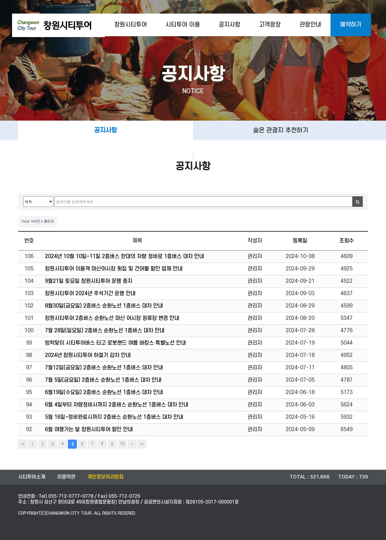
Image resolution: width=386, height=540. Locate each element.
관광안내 (310, 24)
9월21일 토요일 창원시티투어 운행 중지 (88, 281)
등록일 (300, 241)
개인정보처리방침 (105, 477)
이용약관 (66, 477)
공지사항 (229, 24)
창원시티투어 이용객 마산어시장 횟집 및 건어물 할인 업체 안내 (113, 269)
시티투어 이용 (183, 24)
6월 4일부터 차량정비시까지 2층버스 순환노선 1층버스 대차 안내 (116, 405)
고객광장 (270, 24)
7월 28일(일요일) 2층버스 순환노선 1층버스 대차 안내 (104, 330)
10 (122, 444)
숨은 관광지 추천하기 (280, 130)
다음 (132, 444)
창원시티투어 (130, 24)
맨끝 (142, 444)
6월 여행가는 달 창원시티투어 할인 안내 (89, 429)
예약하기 (351, 24)
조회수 (346, 241)
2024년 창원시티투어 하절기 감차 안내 (88, 355)
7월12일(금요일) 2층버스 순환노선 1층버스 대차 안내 (104, 368)
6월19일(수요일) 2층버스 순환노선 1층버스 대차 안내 (104, 392)
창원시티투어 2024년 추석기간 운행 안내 (90, 293)
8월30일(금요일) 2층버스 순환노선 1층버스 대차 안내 (104, 306)
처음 (22, 444)
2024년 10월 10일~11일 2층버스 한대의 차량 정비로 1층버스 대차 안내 (124, 256)
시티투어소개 (31, 477)
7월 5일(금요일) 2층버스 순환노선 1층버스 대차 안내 (103, 380)
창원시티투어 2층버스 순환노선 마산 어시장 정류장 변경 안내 (112, 318)
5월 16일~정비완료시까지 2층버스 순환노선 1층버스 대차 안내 (114, 417)
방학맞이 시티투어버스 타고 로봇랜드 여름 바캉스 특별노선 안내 (115, 343)
